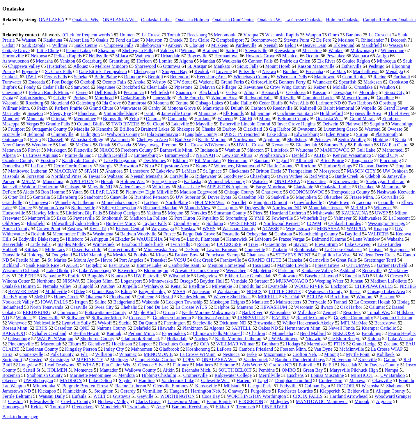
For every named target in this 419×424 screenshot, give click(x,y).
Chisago (72, 186)
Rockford (131, 87)
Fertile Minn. (28, 260)
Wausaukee (279, 312)
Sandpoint (93, 197)
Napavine (52, 275)
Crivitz (60, 97)
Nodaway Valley (113, 401)
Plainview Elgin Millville (149, 191)
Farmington (175, 322)
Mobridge (368, 92)
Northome (46, 280)
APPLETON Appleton (227, 186)
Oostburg (387, 102)
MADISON (71, 380)
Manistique (213, 108)
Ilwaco (326, 307)
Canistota (283, 233)
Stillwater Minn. (107, 317)
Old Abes (11, 223)
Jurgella (129, 286)
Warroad (373, 129)
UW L (31, 76)
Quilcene (145, 296)
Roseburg (34, 102)
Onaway (236, 390)
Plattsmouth (386, 134)
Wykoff (105, 322)
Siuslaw (188, 228)
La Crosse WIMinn (198, 354)
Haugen (176, 390)
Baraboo (354, 34)
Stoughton (103, 390)
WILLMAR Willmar (235, 343)
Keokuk (201, 71)
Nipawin (313, 338)
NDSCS (254, 291)
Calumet (377, 307)
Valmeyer (342, 218)
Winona (188, 50)
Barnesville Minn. (176, 150)
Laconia (363, 202)
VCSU (180, 260)
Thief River (399, 113)
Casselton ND (251, 197)
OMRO (289, 370)
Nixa (149, 165)
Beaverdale (12, 244)
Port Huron (184, 218)
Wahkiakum (228, 291)
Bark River (252, 312)
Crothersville (195, 375)
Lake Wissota (400, 338)
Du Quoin (148, 322)
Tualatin (279, 249)
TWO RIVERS (125, 123)
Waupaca (360, 55)
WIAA (88, 364)
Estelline (197, 286)
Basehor (387, 296)
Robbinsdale (305, 249)
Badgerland (124, 301)
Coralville (179, 176)
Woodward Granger (392, 396)
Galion (390, 359)
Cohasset (137, 317)
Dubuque (132, 76)
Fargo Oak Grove (199, 233)
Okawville (382, 380)
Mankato (222, 66)
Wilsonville (179, 275)
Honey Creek (66, 296)
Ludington (90, 134)
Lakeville (180, 123)
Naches (201, 338)
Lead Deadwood (60, 364)
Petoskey (323, 139)
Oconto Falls (114, 81)
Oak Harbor (351, 307)
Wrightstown (298, 228)
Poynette (30, 71)
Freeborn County (137, 150)
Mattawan (11, 150)
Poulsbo (141, 254)
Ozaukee (366, 186)
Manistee (260, 301)
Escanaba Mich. (196, 370)
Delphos (222, 307)
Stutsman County (230, 212)
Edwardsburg (306, 134)
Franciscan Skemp (222, 254)
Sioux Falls (247, 66)
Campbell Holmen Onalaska (389, 19)
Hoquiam (404, 165)
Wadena (206, 81)
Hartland (202, 118)
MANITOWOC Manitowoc (322, 401)
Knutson (119, 275)
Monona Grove (182, 108)
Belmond (35, 134)
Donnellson (13, 165)
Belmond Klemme (329, 239)
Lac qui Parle (260, 385)
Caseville (118, 197)
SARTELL (241, 328)
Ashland (347, 270)
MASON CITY (361, 170)
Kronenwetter (346, 181)
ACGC (72, 265)
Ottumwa (171, 66)
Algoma (217, 328)
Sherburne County (97, 338)
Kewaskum (284, 50)
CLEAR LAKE (104, 191)
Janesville (162, 97)
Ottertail (59, 118)
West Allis (299, 102)
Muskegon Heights (227, 301)
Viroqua (250, 34)
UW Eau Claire (394, 144)
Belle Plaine (105, 76)
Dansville (11, 254)
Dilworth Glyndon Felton (75, 223)
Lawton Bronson (221, 249)
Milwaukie (222, 286)
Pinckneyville (21, 343)
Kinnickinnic (75, 390)
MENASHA (328, 228)
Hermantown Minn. (303, 328)
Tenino (182, 102)
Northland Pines (66, 176)
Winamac (128, 354)
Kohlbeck (386, 354)
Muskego (220, 45)
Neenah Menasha (146, 176)
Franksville (230, 260)
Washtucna (103, 233)
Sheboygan (150, 45)
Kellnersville (83, 207)
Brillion (127, 129)
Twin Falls (180, 244)
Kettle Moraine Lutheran (238, 338)
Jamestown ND (16, 390)
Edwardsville (42, 401)
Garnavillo (319, 260)
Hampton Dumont (270, 202)
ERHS (41, 328)
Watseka (260, 181)
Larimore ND (328, 102)
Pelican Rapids (68, 55)
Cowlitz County (76, 401)
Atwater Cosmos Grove (197, 270)
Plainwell (354, 123)
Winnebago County (252, 76)
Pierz (258, 212)
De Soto (191, 249)
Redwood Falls (258, 97)
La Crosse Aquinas (40, 155)
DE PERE (26, 275)
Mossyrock (329, 170)
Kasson (319, 92)
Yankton (67, 60)
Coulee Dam (330, 380)
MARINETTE (89, 359)
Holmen (127, 34)
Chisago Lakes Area (386, 291)
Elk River (326, 60)
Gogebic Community (353, 317)
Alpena (9, 155)
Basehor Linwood (321, 275)
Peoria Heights (402, 333)
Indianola (209, 150)
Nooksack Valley (18, 301)
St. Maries (57, 260)
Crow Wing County (288, 87)
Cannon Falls (260, 60)
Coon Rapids (354, 76)
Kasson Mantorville (315, 66)
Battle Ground (280, 165)
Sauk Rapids (33, 45)
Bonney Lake (148, 265)
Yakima (154, 212)
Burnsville (112, 118)
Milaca (121, 55)
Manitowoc (324, 76)
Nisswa (269, 71)
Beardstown (385, 322)
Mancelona (53, 181)
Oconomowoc (264, 40)
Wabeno (225, 118)
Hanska (295, 260)
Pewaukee (335, 55)
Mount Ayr (84, 260)
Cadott (8, 45)
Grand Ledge (364, 343)
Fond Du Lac (156, 307)
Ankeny (175, 45)
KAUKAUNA (354, 212)
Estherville (351, 66)
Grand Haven (396, 108)
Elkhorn (180, 160)
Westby (159, 81)
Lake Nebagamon (120, 160)
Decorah (398, 40)
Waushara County (238, 228)
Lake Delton (100, 380)
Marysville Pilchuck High (354, 370)
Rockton (308, 165)
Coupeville (254, 249)
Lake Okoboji (59, 270)
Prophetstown (272, 155)
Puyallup (210, 218)
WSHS (209, 228)
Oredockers (82, 406)
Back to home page (20, 416)
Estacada (36, 81)
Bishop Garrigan (124, 212)
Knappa (381, 228)
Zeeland (391, 343)
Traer (253, 244)
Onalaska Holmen (192, 19)
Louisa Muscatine (327, 375)
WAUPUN (356, 228)
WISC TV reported (242, 134)
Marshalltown (366, 71)
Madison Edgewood (198, 191)
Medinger (119, 359)
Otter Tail (17, 197)
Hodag (403, 301)
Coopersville (31, 354)
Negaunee (106, 87)
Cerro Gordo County (73, 165)
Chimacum (67, 312)
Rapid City (388, 155)
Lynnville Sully (76, 322)
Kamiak (113, 333)
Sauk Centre (85, 45)
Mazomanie (275, 354)
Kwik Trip (99, 228)
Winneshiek (104, 244)
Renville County (311, 317)
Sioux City (394, 92)
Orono (169, 312)
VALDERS (378, 233)
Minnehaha (282, 333)
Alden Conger (132, 186)
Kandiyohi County (79, 160)
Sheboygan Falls (137, 50)
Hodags (293, 343)
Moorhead (104, 97)
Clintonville (62, 134)
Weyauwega (162, 228)
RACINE (280, 317)
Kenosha (104, 129)
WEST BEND (243, 223)
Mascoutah (51, 343)
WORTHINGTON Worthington (256, 396)
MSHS (179, 291)
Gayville (145, 396)
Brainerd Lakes (155, 129)
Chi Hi (246, 118)
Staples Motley (72, 244)
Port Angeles (131, 260)
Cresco (396, 275)
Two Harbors (360, 102)
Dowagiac (342, 92)
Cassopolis (227, 207)
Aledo (28, 191)
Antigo (382, 55)
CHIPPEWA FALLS (374, 286)
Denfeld (299, 155)
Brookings (371, 333)
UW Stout (182, 81)
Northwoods (244, 139)
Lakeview (165, 170)
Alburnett (304, 160)
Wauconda (120, 139)
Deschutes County (176, 343)
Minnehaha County (119, 202)
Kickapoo (47, 390)
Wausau (29, 40)
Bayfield (353, 233)
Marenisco (317, 343)
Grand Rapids (186, 223)
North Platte (176, 202)
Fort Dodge (62, 81)
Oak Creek (203, 260)
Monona (161, 102)
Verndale (239, 280)
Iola (379, 275)
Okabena (94, 296)
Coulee (25, 207)
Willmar (60, 45)
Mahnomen (141, 349)
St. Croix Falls (58, 71)
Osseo (82, 92)
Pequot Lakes (78, 50)
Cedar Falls (53, 87)
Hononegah (13, 406)
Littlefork (279, 150)
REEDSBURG (36, 312)
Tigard (282, 160)
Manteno (245, 307)
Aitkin (169, 370)
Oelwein (330, 123)
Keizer (319, 87)
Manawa (357, 380)
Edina (126, 291)
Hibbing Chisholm (159, 375)
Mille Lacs (55, 249)
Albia (249, 92)
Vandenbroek (256, 359)
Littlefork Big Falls (84, 212)
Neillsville (98, 55)
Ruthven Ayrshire (214, 317)
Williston (103, 354)
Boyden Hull (212, 280)
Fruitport (16, 129)
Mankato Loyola (292, 265)
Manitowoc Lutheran (27, 170)
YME (259, 218)
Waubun (232, 150)
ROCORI (345, 385)
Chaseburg (260, 176)
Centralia (41, 197)
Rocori (203, 244)
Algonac (384, 401)
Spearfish (347, 81)
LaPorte (224, 349)
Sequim (377, 123)
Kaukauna (52, 40)
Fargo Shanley (152, 291)
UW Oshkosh (395, 170)
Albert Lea (79, 40)
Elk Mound (343, 45)
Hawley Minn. (45, 212)
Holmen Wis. (132, 181)
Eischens (295, 375)
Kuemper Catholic (379, 328)
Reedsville (283, 108)
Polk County (61, 354)
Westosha (370, 385)
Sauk (407, 60)
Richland (10, 265)
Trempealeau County (350, 191)
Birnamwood (177, 155)
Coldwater (288, 275)
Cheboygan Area (152, 139)
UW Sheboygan (38, 380)
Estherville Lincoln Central (245, 123)
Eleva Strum (326, 244)
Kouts (201, 165)
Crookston (398, 81)
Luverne (224, 71)
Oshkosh (10, 76)
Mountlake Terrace (326, 207)
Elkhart (222, 406)
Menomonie (225, 34)
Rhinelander (372, 40)
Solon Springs (33, 97)
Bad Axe (183, 139)
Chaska (208, 129)
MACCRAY (65, 170)
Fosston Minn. (293, 349)
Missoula (10, 176)
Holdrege (36, 254)
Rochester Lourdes (295, 390)
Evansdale (277, 286)
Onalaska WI (270, 19)
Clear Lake (157, 87)
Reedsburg (197, 34)
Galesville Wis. (215, 380)
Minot (265, 118)
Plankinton (192, 328)
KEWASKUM (273, 307)
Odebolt (373, 176)
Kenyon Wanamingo (352, 155)
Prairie (74, 275)
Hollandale (177, 338)
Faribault (401, 76)
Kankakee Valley (317, 270)
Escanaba (314, 71)
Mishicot (290, 55)
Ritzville (287, 97)
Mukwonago (362, 50)
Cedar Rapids (133, 97)
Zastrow (74, 228)
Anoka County (16, 228)
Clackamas (239, 170)
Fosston (47, 160)
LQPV (189, 359)
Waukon (387, 87)
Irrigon (81, 301)
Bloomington (156, 270)
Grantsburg (119, 60)
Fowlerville (282, 218)
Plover (34, 150)
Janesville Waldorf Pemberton (30, 186)
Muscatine (312, 50)
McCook (84, 144)
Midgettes (279, 401)
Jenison (376, 249)
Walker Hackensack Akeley (308, 322)
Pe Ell (328, 364)
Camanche (177, 118)
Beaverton (127, 270)
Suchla (125, 322)
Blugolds (95, 275)
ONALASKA (51, 19)
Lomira (166, 60)
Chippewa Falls (118, 45)
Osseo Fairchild (87, 249)
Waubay (107, 286)
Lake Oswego (357, 244)
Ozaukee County (17, 160)
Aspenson (201, 291)
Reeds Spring (14, 296)
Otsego (186, 280)
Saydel (125, 380)
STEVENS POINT (293, 254)
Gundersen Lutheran (172, 317)
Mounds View (197, 207)
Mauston (154, 40)
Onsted (35, 359)
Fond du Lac (127, 40)
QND (84, 328)
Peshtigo (376, 66)
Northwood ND (286, 207)
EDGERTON (251, 401)
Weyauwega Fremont (157, 144)
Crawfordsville (308, 202)
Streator (261, 280)
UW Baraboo (392, 375)
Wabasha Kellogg (86, 139)
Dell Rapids (106, 92)
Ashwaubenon (15, 60)
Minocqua (386, 60)
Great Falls (346, 260)
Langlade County (201, 134)
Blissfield (36, 223)
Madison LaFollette (388, 280)
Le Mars (338, 71)
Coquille (386, 202)
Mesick (120, 254)
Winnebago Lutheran (74, 202)
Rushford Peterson (151, 197)
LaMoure (263, 239)
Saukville (280, 197)
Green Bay (313, 370)
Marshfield (371, 45)
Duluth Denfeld (112, 155)
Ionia (64, 144)
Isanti (149, 113)
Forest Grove (327, 265)
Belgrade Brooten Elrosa (85, 385)
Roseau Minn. (15, 328)
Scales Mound (193, 296)
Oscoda (124, 144)
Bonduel (291, 71)
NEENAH (205, 155)
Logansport (131, 280)
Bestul (167, 296)
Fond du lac (250, 286)
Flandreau (87, 113)
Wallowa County (140, 370)
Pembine (266, 370)
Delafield (142, 328)
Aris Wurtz (252, 364)
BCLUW (314, 296)
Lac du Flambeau (203, 239)
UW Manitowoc (283, 338)
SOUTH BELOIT (234, 370)
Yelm (134, 118)
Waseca (396, 45)
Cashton (258, 108)
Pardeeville (245, 45)
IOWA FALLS (54, 301)
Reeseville (371, 270)
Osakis (102, 40)
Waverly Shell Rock (232, 296)
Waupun (313, 34)
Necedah (349, 364)
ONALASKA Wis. (120, 19)
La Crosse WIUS (191, 307)
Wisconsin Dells (292, 76)
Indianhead (12, 307)
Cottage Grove (16, 50)
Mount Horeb (278, 66)
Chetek (175, 40)
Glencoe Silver (152, 364)
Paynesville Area (365, 113)
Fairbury (181, 364)
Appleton (271, 139)
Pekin (42, 108)
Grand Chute (101, 108)
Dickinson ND (232, 322)
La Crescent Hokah (372, 301)
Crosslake (363, 87)
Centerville (49, 317)
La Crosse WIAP (386, 349)
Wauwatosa (130, 108)
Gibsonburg (19, 338)
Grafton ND (280, 364)
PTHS (339, 343)
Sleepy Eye (60, 113)
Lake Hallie (241, 102)
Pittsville (247, 71)
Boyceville (197, 55)
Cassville (79, 307)
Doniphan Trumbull (293, 380)
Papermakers (174, 333)
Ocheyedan (256, 233)
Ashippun (99, 239)
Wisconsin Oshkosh (20, 270)
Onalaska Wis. (85, 19)
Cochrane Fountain (295, 113)
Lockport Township (184, 301)
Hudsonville (13, 212)
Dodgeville (255, 207)
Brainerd (211, 50)
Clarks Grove (148, 401)
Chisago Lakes (209, 102)
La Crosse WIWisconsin (207, 144)
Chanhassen (258, 254)
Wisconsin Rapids (282, 34)
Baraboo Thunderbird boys (300, 359)
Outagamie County (49, 129)
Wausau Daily (52, 396)
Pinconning (390, 160)
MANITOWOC (334, 150)
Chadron (257, 333)
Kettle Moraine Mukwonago (208, 312)
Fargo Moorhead (271, 186)
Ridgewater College (233, 375)
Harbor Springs (337, 165)
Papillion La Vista (334, 254)
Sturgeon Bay (174, 71)
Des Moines (154, 160)
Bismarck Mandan (160, 207)
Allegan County (390, 390)
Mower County (355, 97)
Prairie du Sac (78, 155)
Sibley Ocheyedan (119, 207)
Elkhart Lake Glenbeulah (248, 275)
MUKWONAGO (292, 280)
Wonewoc (17, 322)
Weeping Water (329, 280)
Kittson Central (130, 228)
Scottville (11, 134)
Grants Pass (103, 291)
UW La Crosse (250, 144)
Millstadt (232, 385)
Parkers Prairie (68, 108)
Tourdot (57, 406)
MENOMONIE (158, 354)
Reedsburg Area (212, 76)
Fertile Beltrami (17, 396)
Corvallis (389, 197)
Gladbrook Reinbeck (140, 338)
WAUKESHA (149, 239)
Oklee (79, 291)
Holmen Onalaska (342, 19)
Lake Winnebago (95, 270)
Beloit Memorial (338, 108)
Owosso (395, 129)
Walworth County (123, 134)
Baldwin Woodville (138, 233)
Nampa (391, 370)
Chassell (55, 139)
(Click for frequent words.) (88, 34)
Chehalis (129, 307)
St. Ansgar (197, 66)
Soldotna (214, 223)
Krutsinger (59, 359)
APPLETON (82, 181)
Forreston (35, 176)
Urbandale (170, 55)
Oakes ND (268, 328)
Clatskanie (303, 186)
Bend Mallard (313, 333)
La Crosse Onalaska (303, 19)
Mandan (207, 60)
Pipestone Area (175, 165)
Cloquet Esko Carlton (155, 359)
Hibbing (380, 139)
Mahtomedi (393, 150)
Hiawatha (166, 328)
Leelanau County (42, 349)
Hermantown (226, 55)
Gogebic (94, 265)
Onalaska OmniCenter (233, 19)
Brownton (128, 165)
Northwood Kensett (281, 223)
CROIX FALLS (308, 396)
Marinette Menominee (90, 375)
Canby (154, 108)
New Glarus (13, 144)
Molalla (340, 87)
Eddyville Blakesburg (38, 239)
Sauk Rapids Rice (42, 265)
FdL (84, 354)
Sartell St (31, 370)
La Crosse (151, 34)
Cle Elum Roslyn (345, 338)
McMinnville (351, 349)
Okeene (9, 380)
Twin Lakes (138, 406)
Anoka (139, 81)
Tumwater (11, 81)
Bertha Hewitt (86, 333)
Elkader (122, 239)
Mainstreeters (288, 301)
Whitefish (160, 92)
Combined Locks (318, 97)
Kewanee (280, 144)
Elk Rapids (233, 113)
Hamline (147, 380)
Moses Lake (188, 186)
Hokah (107, 181)
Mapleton (262, 270)
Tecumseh (245, 406)
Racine (379, 76)
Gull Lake (365, 150)
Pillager (229, 87)
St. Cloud (155, 123)
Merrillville (269, 375)
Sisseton (35, 113)
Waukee (336, 50)
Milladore (306, 312)
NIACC (107, 150)
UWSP (381, 212)
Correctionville (122, 249)
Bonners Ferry (292, 81)
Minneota (35, 118)
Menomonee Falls (69, 233)
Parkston (286, 270)
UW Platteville (147, 275)
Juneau (356, 280)
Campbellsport (230, 40)
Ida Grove (111, 102)
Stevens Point (296, 40)
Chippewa (38, 202)
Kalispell (307, 108)
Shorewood (145, 66)
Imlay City (114, 349)
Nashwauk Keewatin (396, 191)
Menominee (85, 118)
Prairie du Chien (295, 60)
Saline (100, 301)
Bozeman (11, 375)
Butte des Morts (121, 223)
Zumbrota (137, 102)
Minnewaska (161, 280)
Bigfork (9, 87)
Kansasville (206, 385)
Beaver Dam (314, 45)
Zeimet (329, 312)
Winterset (383, 207)
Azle (160, 406)
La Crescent (380, 34)
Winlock (24, 317)
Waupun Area (51, 207)
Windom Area (224, 97)
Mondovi (10, 118)
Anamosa (113, 170)
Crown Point (48, 228)
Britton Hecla (268, 170)
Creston (15, 401)
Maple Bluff (144, 312)
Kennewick (236, 239)
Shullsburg (297, 139)
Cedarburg (92, 60)
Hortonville (13, 55)
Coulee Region (356, 60)
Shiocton (255, 150)
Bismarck (270, 92)
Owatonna (307, 129)
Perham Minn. (141, 333)
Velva (174, 239)
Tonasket (158, 260)
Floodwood (119, 296)
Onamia (153, 118)
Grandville (12, 202)
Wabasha (395, 239)
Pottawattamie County (106, 312)
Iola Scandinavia (162, 134)
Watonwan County (325, 291)
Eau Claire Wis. (116, 364)
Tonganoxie (362, 160)
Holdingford (331, 113)
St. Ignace (212, 170)
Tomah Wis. (378, 312)
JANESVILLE (251, 317)
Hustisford (57, 66)
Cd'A (204, 343)
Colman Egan (317, 385)
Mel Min (358, 207)
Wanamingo (402, 123)
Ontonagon (12, 139)
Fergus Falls (55, 76)
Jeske (251, 354)
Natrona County (112, 328)
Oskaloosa (296, 92)
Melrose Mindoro (111, 66)
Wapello (369, 108)
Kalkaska (192, 181)
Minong (331, 354)
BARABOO (13, 333)
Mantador (109, 370)
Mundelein (110, 406)
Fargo (35, 139)
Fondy (30, 87)
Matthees (204, 364)
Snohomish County (45, 375)
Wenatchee (236, 270)
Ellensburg (67, 197)
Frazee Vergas (292, 239)
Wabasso (115, 176)
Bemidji (155, 76)
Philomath (363, 144)
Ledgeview (207, 275)
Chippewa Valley (24, 66)
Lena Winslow (366, 239)
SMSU (40, 296)
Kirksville (367, 359)
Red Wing (318, 176)
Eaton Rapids (219, 401)
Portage (80, 97)
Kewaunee (253, 87)
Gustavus (121, 396)
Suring (362, 134)
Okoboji (87, 81)
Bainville (307, 364)
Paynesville (84, 218)
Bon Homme (53, 191)
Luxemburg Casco (341, 129)
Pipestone (183, 87)
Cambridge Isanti (184, 265)
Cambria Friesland (256, 349)
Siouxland (59, 102)
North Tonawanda (46, 307)
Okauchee (333, 197)
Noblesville (44, 322)
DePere (9, 191)
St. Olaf (292, 296)
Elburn (74, 343)
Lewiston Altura (237, 155)
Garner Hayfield (392, 265)
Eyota (7, 97)
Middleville (56, 291)
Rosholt (38, 233)
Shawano (106, 50)
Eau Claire (199, 40)
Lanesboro (139, 170)
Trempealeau (300, 170)
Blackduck (209, 92)
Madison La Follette (148, 218)
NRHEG (408, 286)
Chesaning (12, 92)
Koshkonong (198, 349)
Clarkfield (252, 129)
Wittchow (161, 186)
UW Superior (188, 197)
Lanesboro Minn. (184, 401)
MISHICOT (362, 375)
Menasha (44, 60)
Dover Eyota (219, 197)
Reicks (37, 406)
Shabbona (395, 385)
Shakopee (186, 129)
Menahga (394, 71)
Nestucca (231, 354)
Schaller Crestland (49, 333)
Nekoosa (39, 55)
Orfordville (261, 81)
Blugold (85, 286)
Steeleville (202, 322)
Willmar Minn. (16, 108)
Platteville (83, 150)
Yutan (77, 191)
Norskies (198, 212)
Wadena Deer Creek (377, 254)
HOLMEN (57, 370)
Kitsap (162, 254)
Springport (12, 359)
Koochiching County (318, 233)
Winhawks (154, 286)
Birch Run (339, 296)
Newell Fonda (342, 328)
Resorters (352, 312)
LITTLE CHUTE (285, 291)
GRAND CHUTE (264, 260)
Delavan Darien (373, 165)
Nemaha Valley (57, 286)
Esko (61, 218)
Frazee (169, 233)
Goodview (233, 176)
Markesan (372, 81)
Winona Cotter (16, 280)
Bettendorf (180, 76)
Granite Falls (58, 123)
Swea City (103, 307)
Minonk (362, 401)
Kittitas (31, 249)
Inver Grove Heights (296, 123)
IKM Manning (92, 254)
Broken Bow (186, 254)
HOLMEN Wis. (209, 202)
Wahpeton (144, 55)
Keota (400, 139)
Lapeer (145, 343)
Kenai (176, 286)
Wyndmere (42, 144)
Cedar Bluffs (271, 102)
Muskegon (57, 150)
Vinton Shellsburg (120, 113)
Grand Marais (362, 118)
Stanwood (80, 87)
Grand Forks (232, 81)
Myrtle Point (358, 354)
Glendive (96, 343)
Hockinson (122, 343)
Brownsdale (264, 322)
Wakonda (150, 301)
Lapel (263, 380)
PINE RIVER (274, 406)
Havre (106, 260)
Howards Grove (260, 55)
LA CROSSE (229, 244)
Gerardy (128, 390)
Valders (167, 50)
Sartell (232, 50)
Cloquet (196, 45)
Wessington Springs (386, 223)
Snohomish (112, 218)
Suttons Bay (335, 144)
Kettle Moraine (212, 139)
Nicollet (238, 202)
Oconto (312, 55)
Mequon (175, 212)
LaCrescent (399, 218)
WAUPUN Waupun (55, 338)
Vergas (32, 123)
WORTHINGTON (177, 396)
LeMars (189, 170)
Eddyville (288, 385)
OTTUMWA (358, 265)
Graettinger (276, 244)
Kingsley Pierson (81, 349)
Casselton (63, 328)
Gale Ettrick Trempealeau (103, 71)
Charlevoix (271, 191)
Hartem (244, 380)
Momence (83, 370)
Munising (207, 113)
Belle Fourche (191, 97)
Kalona (374, 338)
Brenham (270, 343)
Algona (186, 60)
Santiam (261, 160)
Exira (7, 354)
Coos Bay (211, 396)
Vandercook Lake (177, 380)
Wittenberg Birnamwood (237, 165)
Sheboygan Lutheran (385, 181)
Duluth (237, 108)
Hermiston (238, 160)
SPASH (91, 170)
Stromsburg (236, 218)
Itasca (355, 291)
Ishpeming (261, 113)
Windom (364, 296)
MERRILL (268, 296)
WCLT (99, 396)
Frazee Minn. (361, 197)
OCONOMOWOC (306, 191)
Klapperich (330, 390)
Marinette (11, 113)
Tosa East (261, 265)
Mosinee (346, 40)
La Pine (151, 202)
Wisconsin (303, 307)
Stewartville (256, 50)
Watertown (339, 202)
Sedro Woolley (352, 139)
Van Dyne (323, 349)
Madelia (81, 129)
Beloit (290, 45)
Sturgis (105, 165)
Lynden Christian (396, 317)
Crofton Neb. (305, 354)
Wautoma (304, 150)
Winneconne (392, 50)
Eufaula (79, 396)
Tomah (173, 34)
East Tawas (119, 265)
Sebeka (80, 76)
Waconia (10, 102)
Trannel (340, 301)
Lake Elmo (277, 134)
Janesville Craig (176, 113)
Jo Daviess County (381, 364)
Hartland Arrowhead (348, 396)
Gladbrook (169, 349)
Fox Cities (316, 181)
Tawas (94, 176)
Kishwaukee (369, 218)
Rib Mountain (208, 160)
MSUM (29, 181)
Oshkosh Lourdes (344, 223)
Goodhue (385, 97)
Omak (104, 144)
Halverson (341, 359)
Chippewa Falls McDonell (217, 333)
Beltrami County (293, 118)
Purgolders (261, 390)
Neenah (270, 45)
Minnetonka (44, 385)
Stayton (300, 244)
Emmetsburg (146, 155)
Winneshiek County (226, 181)
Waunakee (322, 81)
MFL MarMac (354, 322)
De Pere (323, 40)
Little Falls (40, 244)
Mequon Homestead (226, 265)
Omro (333, 34)
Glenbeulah (306, 144)
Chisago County (239, 191)
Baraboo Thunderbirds (143, 244)
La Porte (39, 165)
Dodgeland (62, 254)
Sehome (227, 364)
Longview (28, 364)
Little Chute (48, 50)
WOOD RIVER (309, 286)
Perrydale (317, 301)
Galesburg (85, 102)
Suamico (184, 92)
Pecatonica (134, 92)
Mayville (204, 123)
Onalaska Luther (156, 19)
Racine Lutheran (130, 385)
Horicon (144, 60)
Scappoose (399, 249)
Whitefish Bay (313, 218)
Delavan (207, 87)
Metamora (391, 186)
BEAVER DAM (23, 291)
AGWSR (270, 228)
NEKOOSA (344, 333)
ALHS (320, 155)
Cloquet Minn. (100, 280)
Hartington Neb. (206, 390)
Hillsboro (74, 239)
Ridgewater (206, 176)
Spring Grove (164, 181)
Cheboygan (144, 71)
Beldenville (358, 390)
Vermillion (152, 390)
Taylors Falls (155, 223)
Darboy (229, 129)
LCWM (314, 223)
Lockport (339, 286)
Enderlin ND (357, 275)
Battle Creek (346, 176)
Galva (231, 92)
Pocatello (231, 233)
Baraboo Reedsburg (190, 406)
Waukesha (231, 60)
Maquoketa (306, 197)
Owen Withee (289, 176)
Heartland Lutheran (288, 212)
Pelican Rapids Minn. (49, 92)
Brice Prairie (332, 160)
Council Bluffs (90, 123)
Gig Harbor (279, 129)
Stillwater (75, 317)
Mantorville (39, 218)
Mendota (126, 375)
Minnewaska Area (160, 249)
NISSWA (71, 280)
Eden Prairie (337, 134)
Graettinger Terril (380, 260)
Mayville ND (100, 186)
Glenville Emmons (170, 385)
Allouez (80, 66)
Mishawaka (323, 212)
